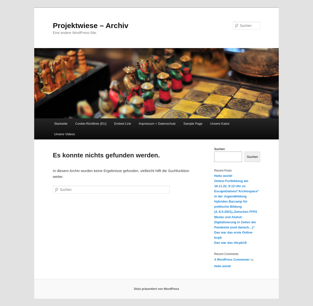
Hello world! (223, 176)
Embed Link (122, 123)
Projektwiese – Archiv (90, 25)
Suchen (219, 149)
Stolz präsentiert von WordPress (156, 289)
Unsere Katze (220, 123)
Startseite (60, 123)
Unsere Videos (64, 134)
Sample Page (192, 123)
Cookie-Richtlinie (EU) (91, 123)
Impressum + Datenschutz (157, 123)
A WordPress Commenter (232, 259)
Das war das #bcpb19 (230, 243)
